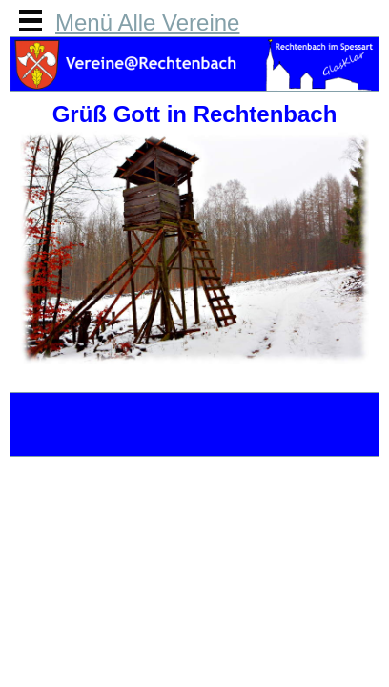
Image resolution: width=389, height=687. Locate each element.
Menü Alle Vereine (147, 22)
